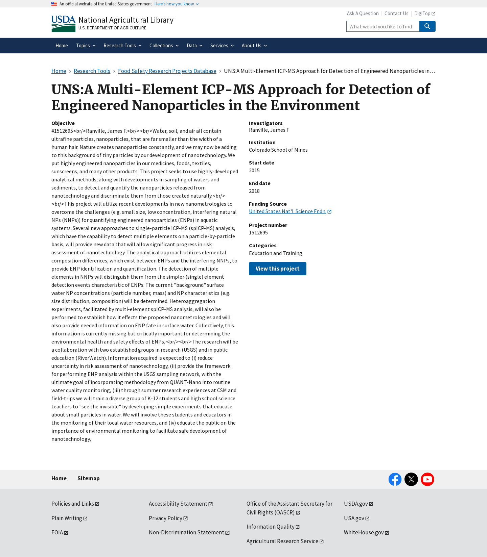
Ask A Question (363, 13)
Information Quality (271, 526)
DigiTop (422, 13)
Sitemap (88, 478)
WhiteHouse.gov (364, 532)
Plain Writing (66, 518)
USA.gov (354, 518)
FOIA (57, 532)
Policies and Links (72, 503)
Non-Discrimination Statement (186, 532)
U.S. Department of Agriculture (112, 28)
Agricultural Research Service (283, 541)
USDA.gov (356, 503)
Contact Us (397, 13)
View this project (278, 268)
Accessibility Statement (178, 503)
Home (59, 478)
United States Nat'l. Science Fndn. (287, 211)
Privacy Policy (165, 518)
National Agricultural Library (125, 20)
